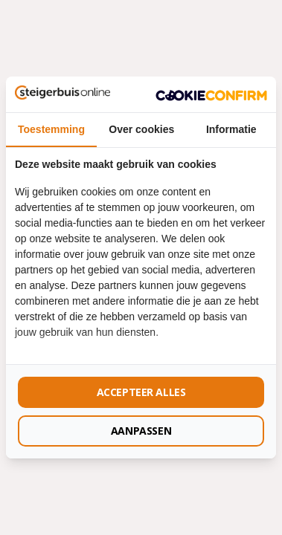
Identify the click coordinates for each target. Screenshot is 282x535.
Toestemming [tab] (51, 129)
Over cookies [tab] (141, 129)
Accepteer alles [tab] (141, 392)
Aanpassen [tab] (141, 431)
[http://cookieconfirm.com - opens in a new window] (211, 94)
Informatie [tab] (231, 129)
